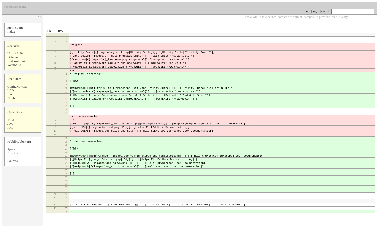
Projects (13, 45)
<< (39, 17)
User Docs (14, 79)
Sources (12, 161)
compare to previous (317, 17)
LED (10, 90)
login (316, 11)
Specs (11, 149)
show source (268, 17)
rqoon (11, 94)
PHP (10, 127)
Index (11, 31)
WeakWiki (14, 65)
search (325, 11)
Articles (12, 153)
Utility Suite (15, 53)
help (307, 11)
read (334, 17)
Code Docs (14, 112)
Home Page (15, 27)
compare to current (290, 17)
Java (10, 123)
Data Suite (14, 57)
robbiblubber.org (19, 141)
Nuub (11, 98)
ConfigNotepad (17, 86)
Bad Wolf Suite (17, 61)
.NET (11, 120)
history (343, 17)
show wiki (251, 17)
